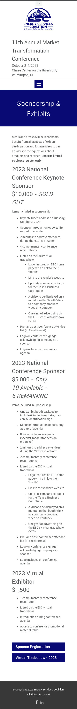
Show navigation (38, 84)
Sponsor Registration (33, 647)
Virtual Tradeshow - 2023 (36, 658)
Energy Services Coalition (49, 689)
